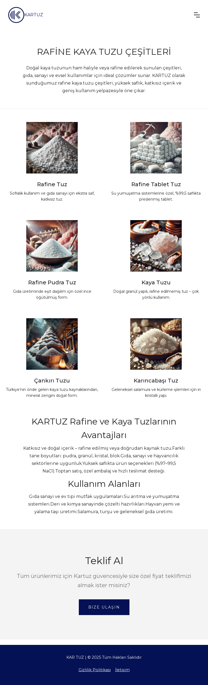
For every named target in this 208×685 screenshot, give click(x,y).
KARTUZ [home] (33, 14)
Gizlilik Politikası (95, 669)
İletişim (122, 669)
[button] (197, 14)
